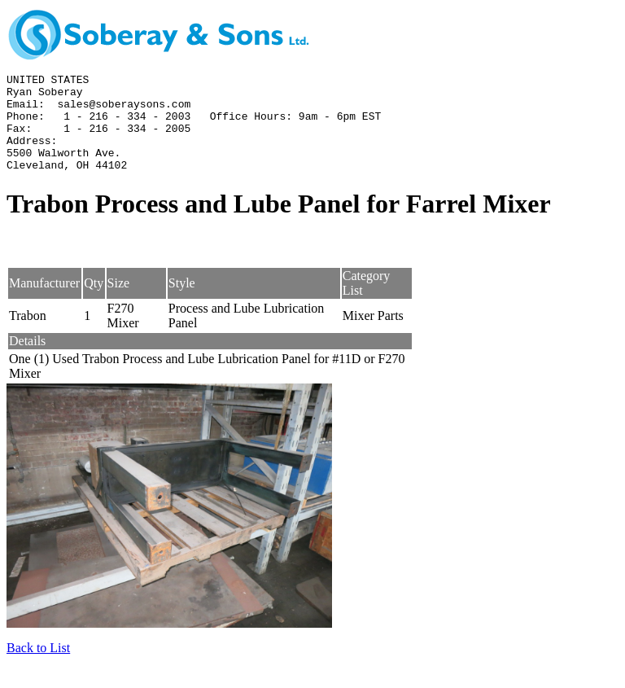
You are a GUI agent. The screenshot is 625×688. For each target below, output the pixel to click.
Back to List (38, 667)
